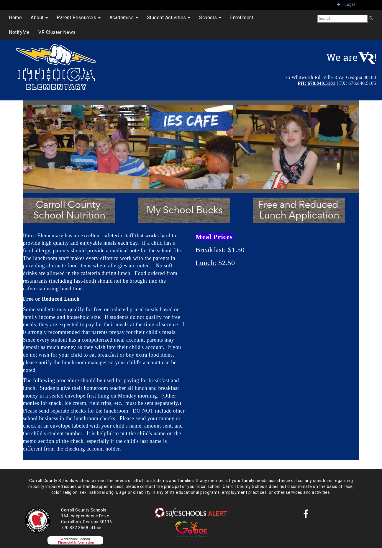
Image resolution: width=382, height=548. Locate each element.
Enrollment (241, 17)
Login (346, 4)
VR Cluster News (57, 32)
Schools (210, 17)
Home (15, 17)
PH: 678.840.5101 (316, 83)
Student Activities (169, 17)
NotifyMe (19, 32)
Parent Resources (79, 17)
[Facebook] (306, 515)
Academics (123, 17)
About (39, 17)
